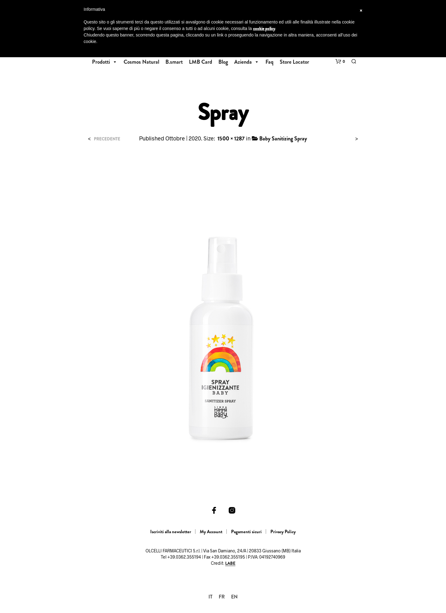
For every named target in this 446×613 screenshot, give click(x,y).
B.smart (174, 62)
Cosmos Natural (141, 62)
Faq (269, 62)
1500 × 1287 (231, 139)
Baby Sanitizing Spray (283, 139)
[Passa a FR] (222, 596)
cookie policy (264, 28)
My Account (211, 531)
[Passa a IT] (210, 596)
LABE (230, 563)
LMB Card (200, 62)
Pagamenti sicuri (246, 531)
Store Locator (294, 62)
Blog (223, 62)
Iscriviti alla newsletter (170, 531)
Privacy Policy (283, 531)
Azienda (246, 62)
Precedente (107, 139)
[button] (340, 61)
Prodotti (104, 62)
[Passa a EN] (234, 596)
